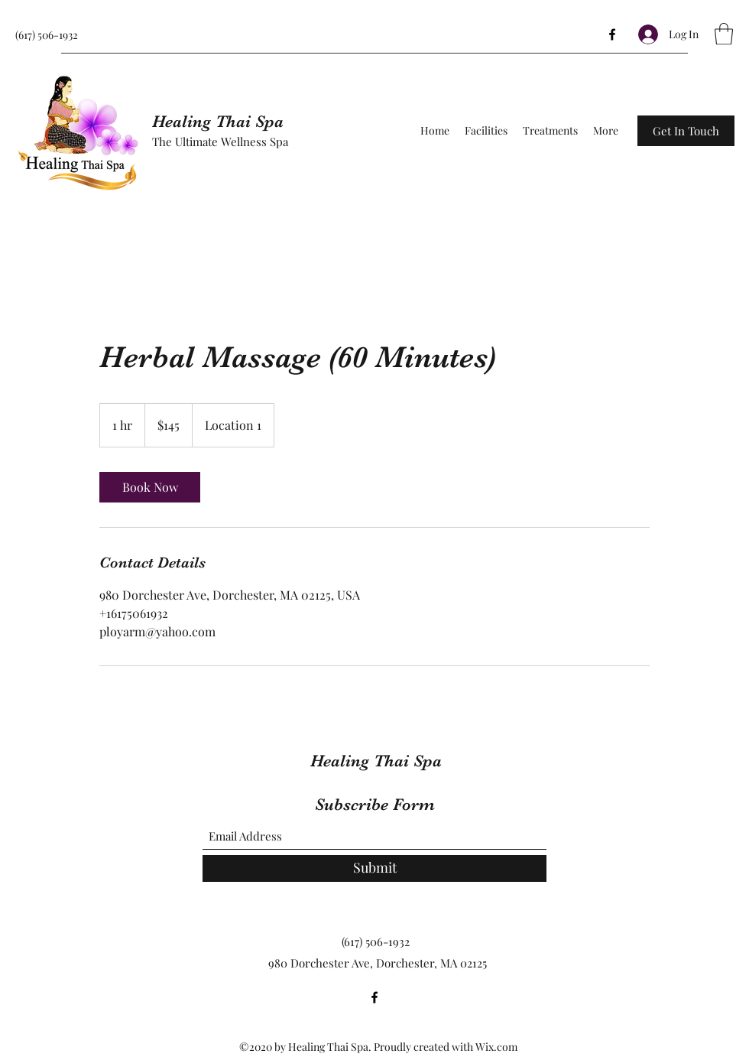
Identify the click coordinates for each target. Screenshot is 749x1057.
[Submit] (374, 868)
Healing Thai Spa (218, 121)
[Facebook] (612, 34)
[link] (149, 487)
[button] (724, 34)
